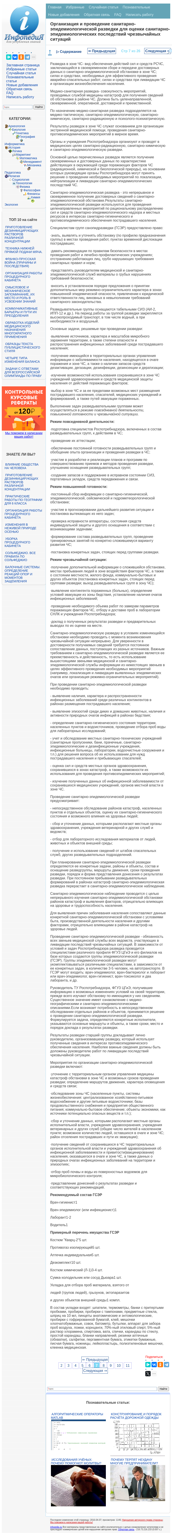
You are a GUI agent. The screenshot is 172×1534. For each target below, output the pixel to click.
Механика (34, 165)
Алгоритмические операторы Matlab (77, 1415)
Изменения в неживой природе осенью (20, 528)
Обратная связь (19, 89)
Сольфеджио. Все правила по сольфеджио (20, 556)
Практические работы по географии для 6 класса (23, 500)
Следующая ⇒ (157, 51)
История (14, 147)
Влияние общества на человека (22, 466)
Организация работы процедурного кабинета (23, 276)
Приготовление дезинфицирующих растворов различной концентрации (21, 234)
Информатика (14, 144)
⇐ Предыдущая (101, 51)
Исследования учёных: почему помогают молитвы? (76, 1461)
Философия (31, 190)
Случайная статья (21, 73)
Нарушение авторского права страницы (142, 1520)
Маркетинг (23, 154)
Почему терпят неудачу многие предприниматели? (134, 1461)
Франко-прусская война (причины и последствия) (20, 262)
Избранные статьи (21, 69)
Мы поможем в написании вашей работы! (71, 1522)
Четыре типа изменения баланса (22, 359)
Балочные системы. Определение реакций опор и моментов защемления (22, 574)
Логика (17, 151)
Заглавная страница (23, 65)
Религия (14, 176)
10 (119, 1365)
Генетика (22, 133)
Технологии (24, 183)
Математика (28, 158)
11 (128, 1365)
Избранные (75, 7)
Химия (35, 197)
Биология (19, 129)
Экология (11, 204)
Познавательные (136, 7)
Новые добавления (22, 85)
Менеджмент (32, 161)
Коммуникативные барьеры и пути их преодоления (21, 312)
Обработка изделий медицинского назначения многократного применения (22, 330)
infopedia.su (56, 1527)
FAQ (9, 93)
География (27, 136)
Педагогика (13, 172)
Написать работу (20, 97)
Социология (20, 179)
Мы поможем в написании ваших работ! (23, 434)
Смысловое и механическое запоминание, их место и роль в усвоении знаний (20, 294)
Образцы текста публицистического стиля (22, 347)
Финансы (33, 194)
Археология (16, 126)
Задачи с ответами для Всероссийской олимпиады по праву (23, 372)
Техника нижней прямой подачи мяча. (24, 250)
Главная (55, 7)
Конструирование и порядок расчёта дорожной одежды (135, 1415)
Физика (25, 186)
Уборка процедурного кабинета (17, 542)
